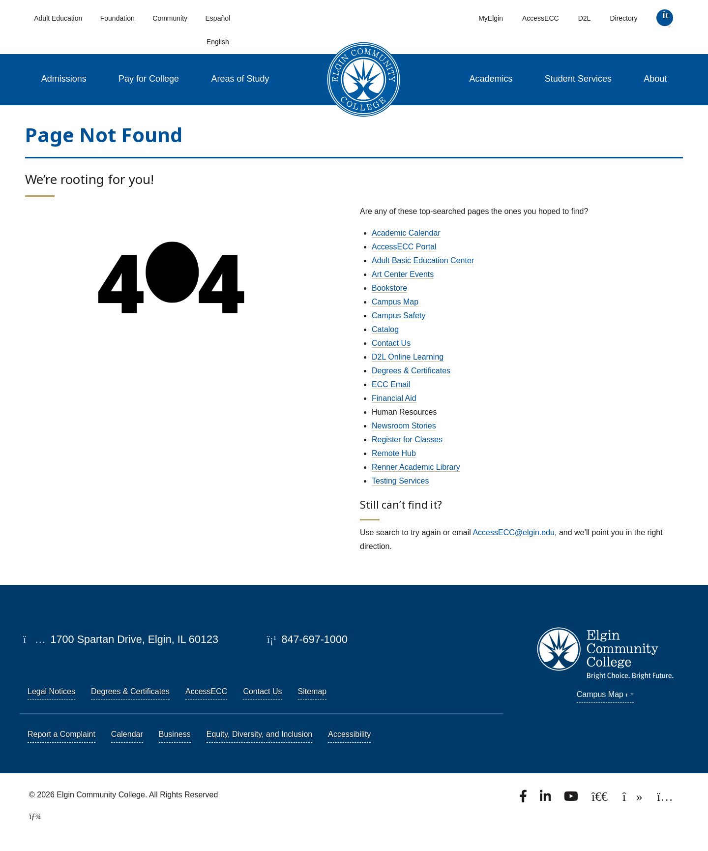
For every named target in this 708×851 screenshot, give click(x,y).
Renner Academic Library (416, 467)
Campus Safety (398, 315)
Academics (490, 79)
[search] (665, 19)
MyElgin (490, 18)
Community (169, 18)
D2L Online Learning (407, 357)
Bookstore (389, 288)
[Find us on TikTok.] (633, 799)
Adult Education (58, 18)
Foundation (117, 18)
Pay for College (148, 79)
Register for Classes (407, 439)
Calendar (127, 734)
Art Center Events (403, 274)
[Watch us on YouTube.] (572, 799)
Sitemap (312, 691)
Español (218, 18)
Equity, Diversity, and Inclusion (259, 734)
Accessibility (349, 734)
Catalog (385, 329)
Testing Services (400, 481)
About (655, 79)
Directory (623, 18)
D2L (584, 18)
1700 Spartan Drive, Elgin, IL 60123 (120, 639)
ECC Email (391, 384)
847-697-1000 (307, 639)
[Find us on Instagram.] (665, 799)
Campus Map (395, 302)
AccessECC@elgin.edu (513, 532)
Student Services (578, 79)
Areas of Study (240, 79)
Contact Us (391, 343)
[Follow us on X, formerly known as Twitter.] (601, 799)
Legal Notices (51, 691)
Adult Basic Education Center (423, 260)
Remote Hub (394, 453)
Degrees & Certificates (411, 370)
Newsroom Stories (404, 426)
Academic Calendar (406, 233)
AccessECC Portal (404, 247)
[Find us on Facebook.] (524, 799)
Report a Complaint (61, 734)
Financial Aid (394, 398)
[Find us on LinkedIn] (546, 799)
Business (175, 734)
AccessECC (540, 18)
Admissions (64, 79)
